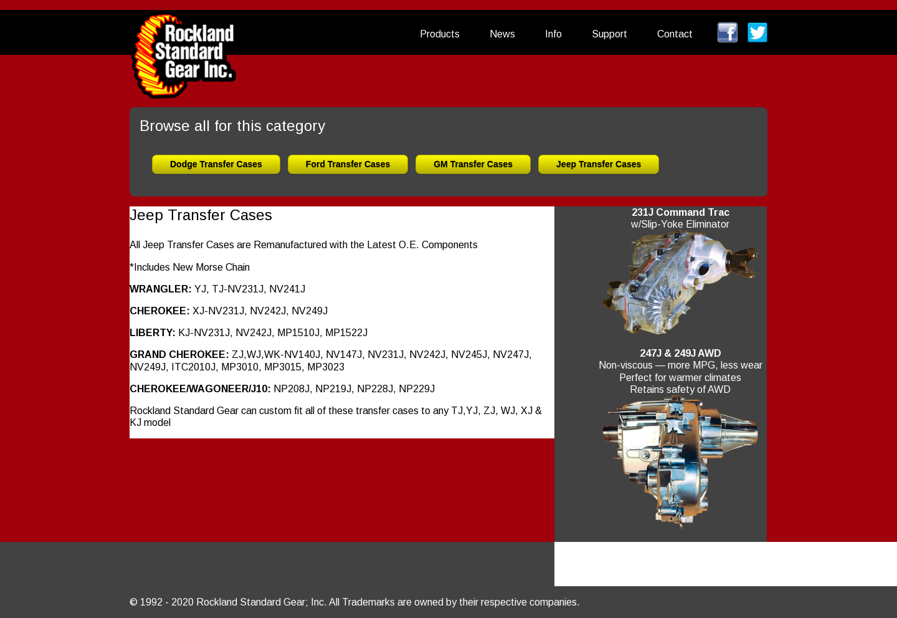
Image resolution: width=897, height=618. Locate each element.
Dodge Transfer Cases (216, 164)
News (502, 34)
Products (440, 34)
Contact (675, 34)
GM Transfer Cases (473, 164)
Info (553, 34)
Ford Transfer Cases (348, 164)
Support (609, 34)
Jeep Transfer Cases (598, 164)
